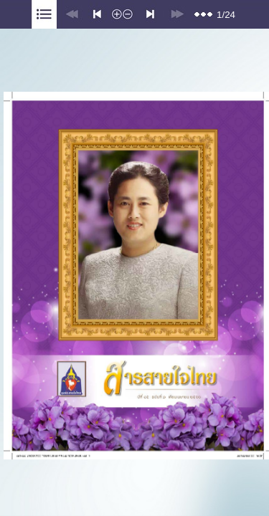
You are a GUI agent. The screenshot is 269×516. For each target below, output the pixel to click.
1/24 (226, 14)
